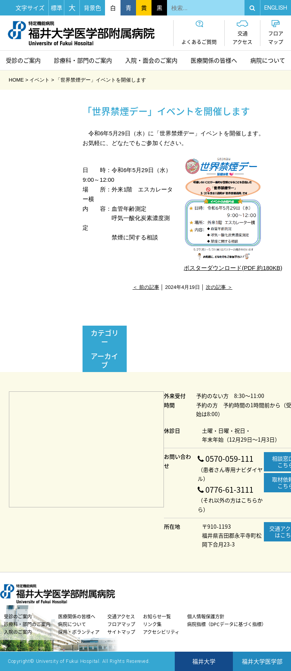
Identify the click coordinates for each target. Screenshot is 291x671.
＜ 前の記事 (146, 287)
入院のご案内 (18, 631)
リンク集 (152, 624)
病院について (267, 60)
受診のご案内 (23, 60)
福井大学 (203, 661)
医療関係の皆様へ (214, 60)
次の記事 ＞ (219, 287)
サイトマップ (121, 631)
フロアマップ (275, 32)
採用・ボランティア (79, 631)
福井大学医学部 (262, 661)
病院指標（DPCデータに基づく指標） (226, 624)
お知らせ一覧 (157, 616)
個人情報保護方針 (205, 616)
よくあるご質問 (199, 32)
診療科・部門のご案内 (83, 60)
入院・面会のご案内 (151, 60)
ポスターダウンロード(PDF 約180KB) (233, 214)
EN (275, 7)
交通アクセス (242, 32)
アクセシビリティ (161, 631)
